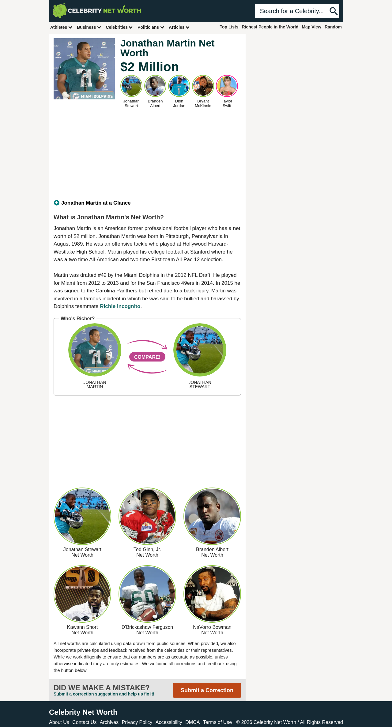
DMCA (192, 722)
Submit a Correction (207, 690)
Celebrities (119, 27)
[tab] (147, 203)
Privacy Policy (137, 722)
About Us (59, 722)
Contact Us (84, 722)
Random (333, 26)
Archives (109, 722)
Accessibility (169, 722)
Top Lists (229, 26)
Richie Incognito (120, 306)
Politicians (151, 27)
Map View (311, 26)
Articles (179, 27)
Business (89, 27)
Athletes (61, 27)
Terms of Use (217, 722)
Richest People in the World (270, 26)
